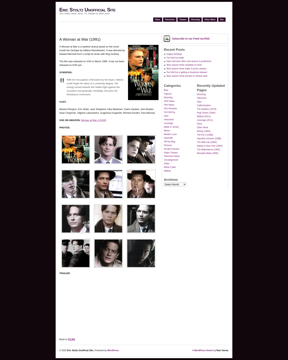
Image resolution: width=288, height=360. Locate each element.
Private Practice (171, 149)
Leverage (168, 123)
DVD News (169, 101)
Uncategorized (171, 160)
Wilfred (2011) (204, 116)
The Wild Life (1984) (207, 142)
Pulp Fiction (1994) (206, 112)
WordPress (113, 350)
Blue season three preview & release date (187, 76)
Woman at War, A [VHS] (93, 120)
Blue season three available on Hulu (184, 65)
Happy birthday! (174, 54)
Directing (195, 19)
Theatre (183, 19)
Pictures (168, 145)
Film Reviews (170, 108)
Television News (172, 156)
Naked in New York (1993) (209, 146)
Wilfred (167, 171)
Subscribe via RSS (191, 38)
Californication (204, 105)
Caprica (167, 94)
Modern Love (170, 134)
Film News (169, 105)
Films (157, 19)
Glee (166, 116)
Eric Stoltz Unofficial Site (87, 10)
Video (166, 163)
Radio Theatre (171, 152)
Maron (167, 130)
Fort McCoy (169, 112)
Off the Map (169, 141)
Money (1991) (203, 131)
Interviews (169, 119)
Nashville (168, 138)
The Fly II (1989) (205, 135)
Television (170, 19)
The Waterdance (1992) (208, 149)
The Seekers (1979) (206, 109)
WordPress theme (203, 350)
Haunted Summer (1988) (209, 138)
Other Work (209, 19)
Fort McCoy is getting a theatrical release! (187, 72)
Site (222, 19)
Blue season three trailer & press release (186, 68)
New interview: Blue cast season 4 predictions (189, 61)
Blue (166, 90)
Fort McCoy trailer (175, 57)
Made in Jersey (171, 127)
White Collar (170, 167)
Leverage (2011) (205, 120)
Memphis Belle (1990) (207, 153)
